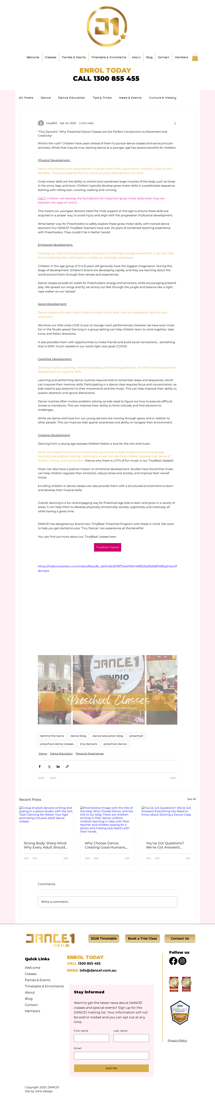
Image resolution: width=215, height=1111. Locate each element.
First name (81, 1030)
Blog (29, 999)
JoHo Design (44, 1091)
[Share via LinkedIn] (58, 766)
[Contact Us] (180, 938)
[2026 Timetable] (104, 938)
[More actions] (175, 123)
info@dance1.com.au (98, 970)
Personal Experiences (90, 753)
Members (32, 1011)
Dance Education (71, 97)
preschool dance (115, 744)
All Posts (26, 97)
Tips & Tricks (102, 97)
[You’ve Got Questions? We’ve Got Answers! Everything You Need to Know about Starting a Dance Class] (169, 821)
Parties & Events (37, 980)
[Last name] (130, 1038)
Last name (120, 1030)
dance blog (78, 736)
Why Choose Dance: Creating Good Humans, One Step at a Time (105, 845)
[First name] (90, 1038)
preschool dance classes (57, 744)
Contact (31, 1005)
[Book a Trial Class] (142, 938)
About (30, 992)
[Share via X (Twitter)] (49, 766)
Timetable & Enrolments (42, 986)
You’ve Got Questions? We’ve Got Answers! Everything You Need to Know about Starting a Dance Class (166, 845)
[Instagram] (182, 961)
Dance (46, 97)
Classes (30, 974)
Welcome (32, 967)
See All (191, 799)
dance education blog (108, 736)
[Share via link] (67, 766)
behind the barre (52, 736)
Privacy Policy (177, 1040)
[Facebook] (173, 961)
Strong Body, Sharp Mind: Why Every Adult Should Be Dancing (45, 845)
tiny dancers (88, 744)
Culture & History (162, 97)
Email (77, 1048)
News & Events (130, 97)
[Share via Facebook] (39, 766)
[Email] (110, 1056)
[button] (195, 57)
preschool (136, 736)
